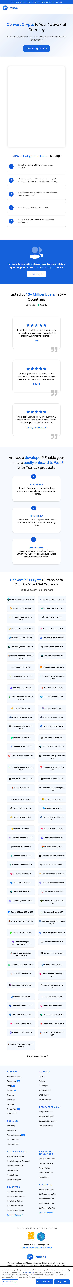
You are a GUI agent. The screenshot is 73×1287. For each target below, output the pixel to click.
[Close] (69, 1270)
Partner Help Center (15, 1156)
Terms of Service (46, 1163)
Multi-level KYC (45, 1090)
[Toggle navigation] (69, 8)
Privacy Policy (44, 1168)
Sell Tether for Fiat (46, 1198)
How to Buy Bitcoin (15, 1191)
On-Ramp (11, 1125)
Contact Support (36, 274)
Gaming (42, 1076)
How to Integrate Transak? (18, 1161)
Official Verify (12, 1170)
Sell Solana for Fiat (46, 1203)
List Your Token (45, 1099)
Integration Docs (46, 1111)
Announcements (14, 1076)
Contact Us (12, 1113)
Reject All (62, 1282)
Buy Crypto (13, 1187)
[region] (36, 1276)
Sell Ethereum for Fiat (47, 1194)
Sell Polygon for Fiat (47, 1208)
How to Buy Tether (15, 1201)
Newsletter (13, 1109)
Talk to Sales (12, 1175)
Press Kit (10, 1104)
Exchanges (43, 1085)
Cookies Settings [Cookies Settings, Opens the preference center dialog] (10, 1282)
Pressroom (13, 1081)
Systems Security (46, 1125)
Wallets (42, 1081)
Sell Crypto (45, 1185)
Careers (10, 1095)
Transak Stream (16, 1135)
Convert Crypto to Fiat (36, 48)
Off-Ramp (11, 1130)
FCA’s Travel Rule (46, 1172)
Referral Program (14, 1179)
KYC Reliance (44, 1095)
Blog (11, 1085)
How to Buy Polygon (15, 1210)
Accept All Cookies (44, 1282)
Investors (11, 1099)
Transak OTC (13, 1144)
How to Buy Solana (15, 1205)
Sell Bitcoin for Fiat (46, 1189)
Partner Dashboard (15, 1165)
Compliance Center (47, 1158)
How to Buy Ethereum (16, 1196)
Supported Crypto (46, 1116)
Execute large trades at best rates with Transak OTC (36, 2)
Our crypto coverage (36, 1056)
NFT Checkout (13, 1139)
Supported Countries (47, 1121)
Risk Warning (44, 1177)
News (11, 1090)
